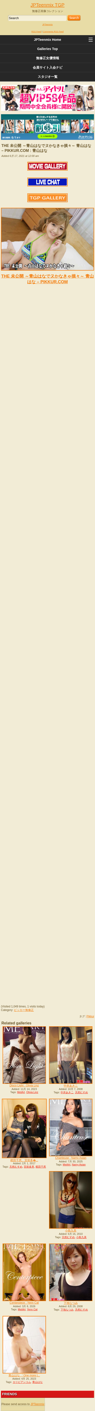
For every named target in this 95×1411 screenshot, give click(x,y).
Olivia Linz (32, 1092)
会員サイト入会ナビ (47, 67)
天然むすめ (81, 1092)
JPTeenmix (47, 24)
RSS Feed (36, 31)
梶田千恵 (41, 1166)
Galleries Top (47, 49)
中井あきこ (71, 1085)
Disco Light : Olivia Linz (24, 1085)
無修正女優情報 (47, 58)
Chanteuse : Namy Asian (70, 1158)
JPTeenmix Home (47, 40)
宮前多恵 (29, 1166)
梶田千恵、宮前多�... (24, 1160)
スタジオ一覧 (48, 77)
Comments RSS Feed (53, 31)
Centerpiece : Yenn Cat (24, 1302)
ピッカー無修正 (24, 1010)
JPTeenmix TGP (47, 5)
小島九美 (70, 1230)
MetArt (21, 1092)
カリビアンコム (22, 1382)
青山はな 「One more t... (24, 1375)
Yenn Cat (32, 1309)
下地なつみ (71, 1303)
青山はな (37, 1382)
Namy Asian (79, 1164)
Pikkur (90, 1016)
